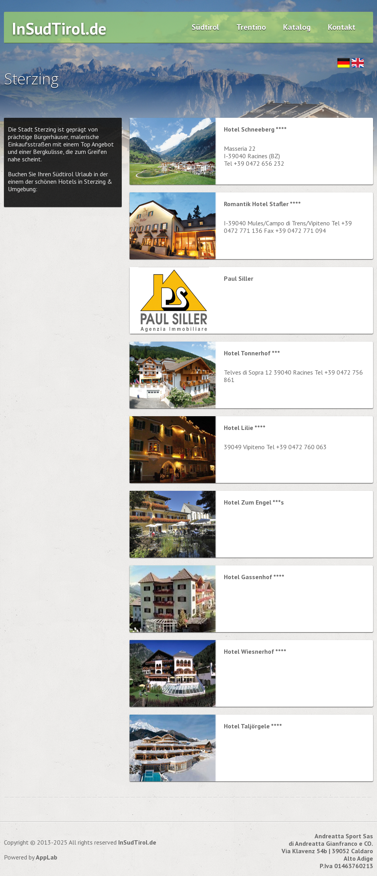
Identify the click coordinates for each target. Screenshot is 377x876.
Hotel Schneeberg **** (255, 129)
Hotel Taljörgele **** (253, 726)
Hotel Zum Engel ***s (254, 502)
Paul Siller (238, 278)
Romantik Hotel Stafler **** (262, 204)
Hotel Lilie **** (244, 428)
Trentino (251, 27)
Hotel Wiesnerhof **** (255, 651)
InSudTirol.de (59, 28)
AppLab (46, 857)
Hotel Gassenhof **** (254, 577)
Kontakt (341, 27)
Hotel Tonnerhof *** (252, 353)
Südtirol (205, 27)
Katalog (297, 27)
